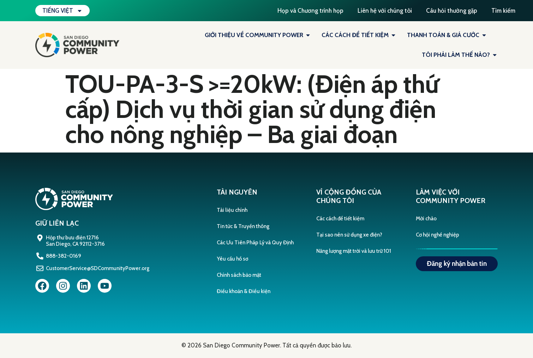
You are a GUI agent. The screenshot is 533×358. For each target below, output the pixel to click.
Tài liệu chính (232, 210)
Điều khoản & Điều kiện (243, 291)
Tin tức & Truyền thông (243, 226)
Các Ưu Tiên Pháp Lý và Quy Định (255, 242)
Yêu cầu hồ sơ (232, 259)
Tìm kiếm (503, 10)
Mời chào (426, 218)
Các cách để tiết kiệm (340, 218)
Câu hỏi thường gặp (451, 10)
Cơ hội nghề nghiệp (437, 235)
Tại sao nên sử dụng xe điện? (349, 235)
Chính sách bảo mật (239, 275)
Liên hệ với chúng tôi (385, 10)
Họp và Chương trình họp (310, 10)
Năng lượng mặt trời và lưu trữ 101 (353, 251)
